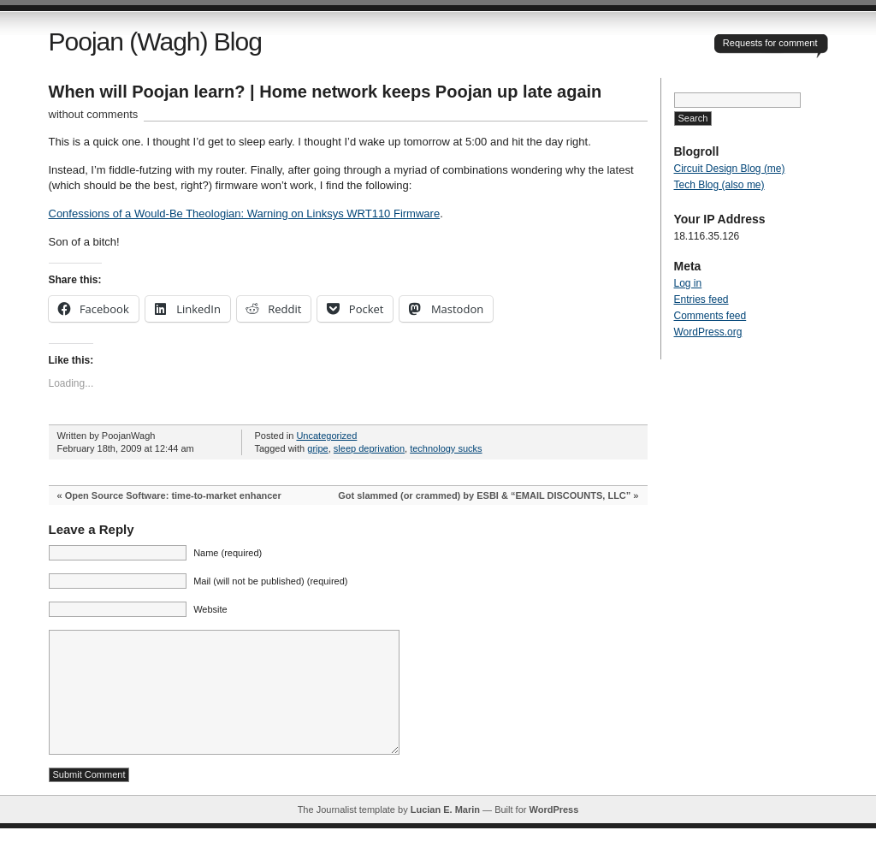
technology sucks (446, 448)
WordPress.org (708, 332)
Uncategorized (326, 435)
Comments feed (710, 316)
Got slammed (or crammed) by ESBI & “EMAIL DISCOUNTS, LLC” (484, 495)
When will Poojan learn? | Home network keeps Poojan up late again (325, 91)
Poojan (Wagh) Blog (155, 41)
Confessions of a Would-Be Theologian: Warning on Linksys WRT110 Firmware (245, 213)
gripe (317, 448)
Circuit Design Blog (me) (729, 169)
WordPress (553, 835)
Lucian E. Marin (445, 835)
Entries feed (701, 299)
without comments (94, 114)
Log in (688, 283)
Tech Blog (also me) (719, 185)
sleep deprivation (369, 448)
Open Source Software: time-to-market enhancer (173, 495)
